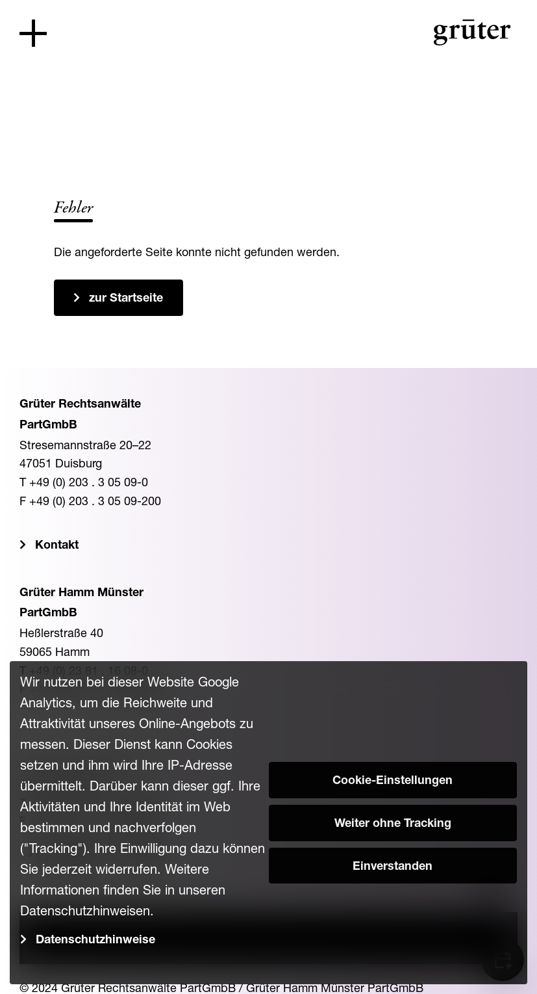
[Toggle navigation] (33, 33)
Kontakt (57, 546)
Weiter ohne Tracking (392, 824)
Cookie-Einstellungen (392, 781)
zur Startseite (126, 299)
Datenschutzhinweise (95, 941)
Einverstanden (392, 867)
